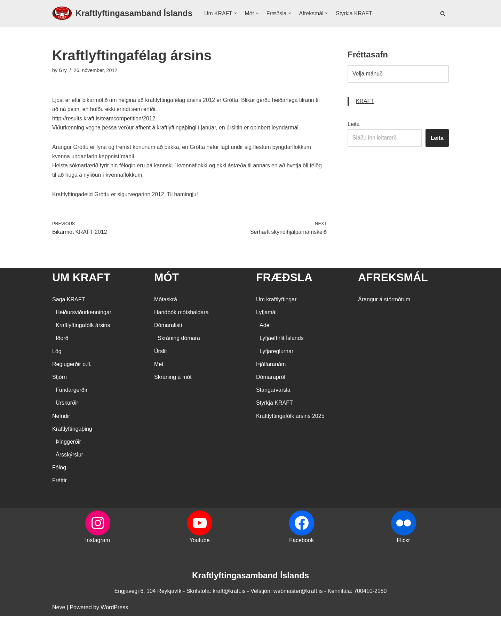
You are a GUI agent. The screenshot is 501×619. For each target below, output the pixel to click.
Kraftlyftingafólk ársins (83, 328)
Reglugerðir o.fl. (72, 367)
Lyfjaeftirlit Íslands (282, 341)
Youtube (199, 543)
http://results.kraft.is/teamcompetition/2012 (104, 119)
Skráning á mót (173, 380)
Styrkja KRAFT (355, 13)
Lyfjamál (266, 315)
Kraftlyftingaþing (72, 432)
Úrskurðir (67, 406)
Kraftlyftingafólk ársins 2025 (290, 419)
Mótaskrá (165, 302)
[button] (235, 13)
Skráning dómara (179, 341)
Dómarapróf (270, 380)
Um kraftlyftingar (276, 302)
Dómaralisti (168, 328)
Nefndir (61, 419)
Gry (63, 70)
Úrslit (160, 354)
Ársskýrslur (69, 458)
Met (159, 367)
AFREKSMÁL (393, 280)
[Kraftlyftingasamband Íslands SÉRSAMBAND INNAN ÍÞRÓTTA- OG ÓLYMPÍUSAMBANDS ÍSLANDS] (122, 13)
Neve (58, 610)
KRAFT (365, 102)
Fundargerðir (72, 393)
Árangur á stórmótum (384, 302)
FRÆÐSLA (284, 280)
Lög (57, 354)
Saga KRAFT (68, 302)
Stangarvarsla (273, 393)
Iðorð (62, 341)
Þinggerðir (68, 444)
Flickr (403, 543)
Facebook (301, 543)
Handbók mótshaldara (181, 315)
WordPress (114, 610)
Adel (265, 328)
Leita (354, 125)
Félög (59, 471)
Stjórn (59, 380)
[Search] (442, 13)
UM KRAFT (81, 280)
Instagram (97, 543)
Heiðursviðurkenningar (83, 315)
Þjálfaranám (271, 367)
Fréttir (59, 483)
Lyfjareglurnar (276, 354)
